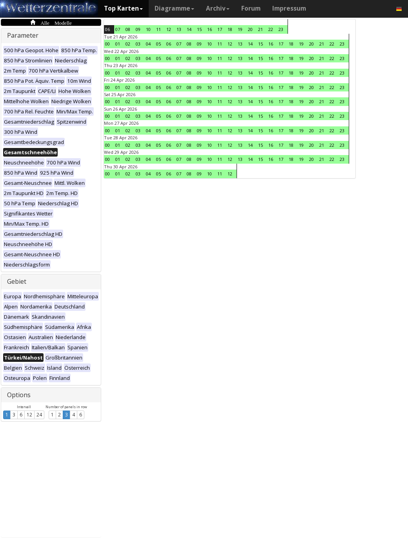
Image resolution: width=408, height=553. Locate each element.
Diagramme (174, 8)
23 (281, 29)
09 (138, 29)
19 (240, 29)
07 (117, 29)
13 (179, 29)
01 (117, 44)
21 (260, 29)
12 (29, 414)
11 (158, 29)
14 (189, 29)
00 (107, 44)
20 (250, 29)
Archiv (218, 8)
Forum (250, 8)
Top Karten (123, 8)
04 (148, 44)
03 (138, 44)
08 (128, 29)
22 (270, 29)
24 (39, 414)
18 (230, 29)
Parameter (22, 35)
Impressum (289, 8)
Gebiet (16, 281)
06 (107, 29)
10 (148, 29)
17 (219, 29)
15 (199, 29)
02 (128, 44)
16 (209, 29)
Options (19, 395)
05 (158, 44)
